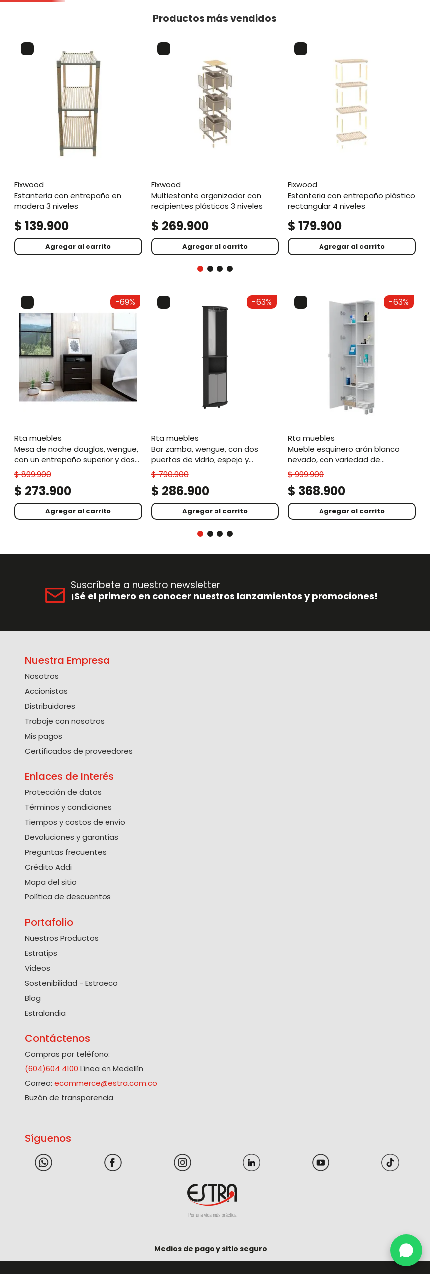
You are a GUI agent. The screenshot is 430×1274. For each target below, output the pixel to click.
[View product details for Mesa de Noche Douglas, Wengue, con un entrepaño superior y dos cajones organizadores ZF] (51, 397)
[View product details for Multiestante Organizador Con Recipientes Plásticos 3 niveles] (133, 192)
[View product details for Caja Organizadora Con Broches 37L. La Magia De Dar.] (379, 192)
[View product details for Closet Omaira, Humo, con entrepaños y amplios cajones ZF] (379, 397)
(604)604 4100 (51, 1046)
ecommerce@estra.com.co (105, 1060)
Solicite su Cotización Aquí (215, 6)
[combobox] (179, 35)
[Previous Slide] (11, 7)
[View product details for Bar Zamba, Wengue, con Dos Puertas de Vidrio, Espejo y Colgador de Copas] (133, 397)
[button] (320, 34)
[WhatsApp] (406, 1250)
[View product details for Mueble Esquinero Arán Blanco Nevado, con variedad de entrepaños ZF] (215, 397)
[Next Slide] (419, 7)
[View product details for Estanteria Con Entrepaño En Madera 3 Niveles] (51, 192)
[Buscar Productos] (268, 35)
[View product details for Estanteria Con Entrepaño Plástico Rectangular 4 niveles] (215, 192)
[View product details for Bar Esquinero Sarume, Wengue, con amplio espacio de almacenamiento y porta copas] (296, 397)
